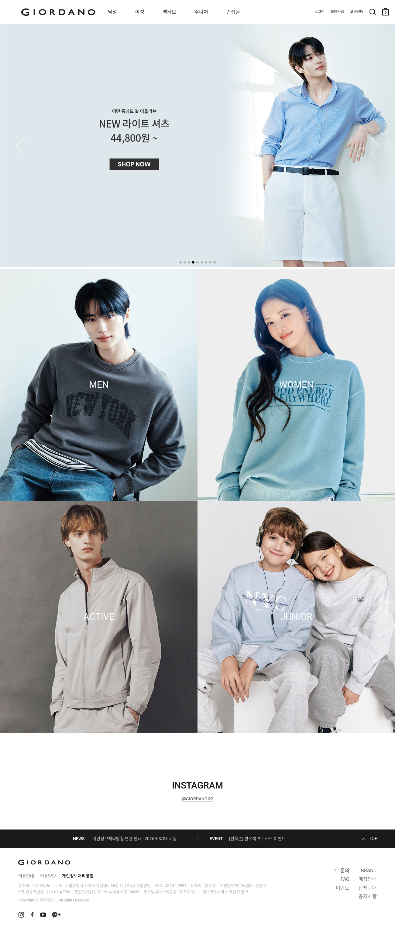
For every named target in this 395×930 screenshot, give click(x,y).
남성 (112, 12)
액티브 (169, 12)
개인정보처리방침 (78, 876)
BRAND (369, 871)
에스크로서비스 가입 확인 (223, 892)
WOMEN (296, 385)
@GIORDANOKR (197, 798)
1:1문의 (341, 871)
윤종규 (261, 885)
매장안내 (368, 879)
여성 (139, 12)
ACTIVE (98, 616)
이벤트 (342, 888)
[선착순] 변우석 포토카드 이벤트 (257, 838)
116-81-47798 (58, 892)
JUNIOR (296, 616)
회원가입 (337, 12)
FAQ (345, 879)
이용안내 (26, 876)
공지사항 (368, 896)
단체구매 (368, 888)
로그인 (319, 12)
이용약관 (48, 876)
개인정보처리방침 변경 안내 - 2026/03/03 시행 (134, 838)
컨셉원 (233, 12)
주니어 (201, 12)
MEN (98, 385)
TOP (373, 838)
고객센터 (356, 12)
